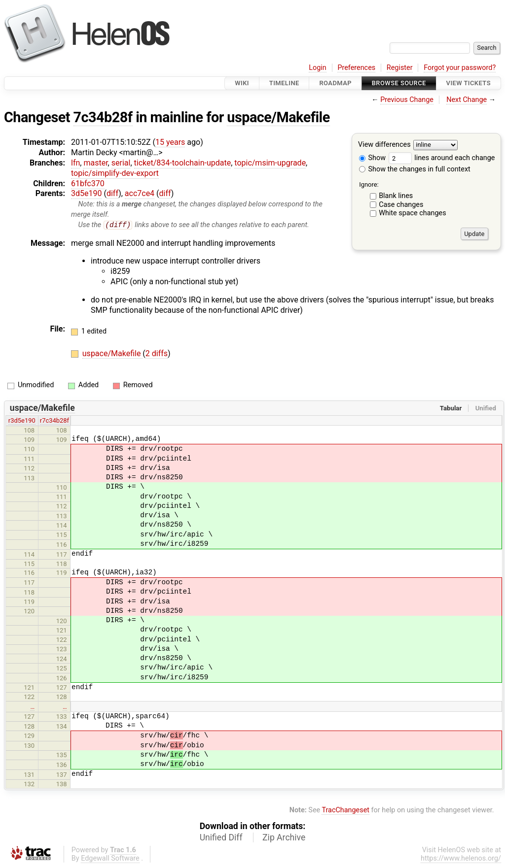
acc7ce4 (139, 193)
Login (317, 68)
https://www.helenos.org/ (461, 859)
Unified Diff (221, 838)
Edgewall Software (110, 859)
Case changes (401, 204)
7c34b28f (103, 117)
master (95, 162)
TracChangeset (345, 810)
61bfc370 (88, 183)
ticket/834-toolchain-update (182, 162)
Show (372, 158)
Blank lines (396, 196)
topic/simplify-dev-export (115, 173)
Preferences (356, 68)
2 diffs (156, 354)
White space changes (412, 213)
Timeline (284, 83)
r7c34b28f (54, 421)
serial (121, 162)
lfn (75, 162)
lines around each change (442, 158)
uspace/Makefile (278, 117)
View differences (384, 145)
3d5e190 (86, 193)
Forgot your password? (460, 68)
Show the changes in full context (414, 169)
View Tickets (468, 83)
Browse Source (399, 83)
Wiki (242, 83)
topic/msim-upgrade (270, 162)
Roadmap (335, 83)
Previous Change (406, 100)
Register (400, 68)
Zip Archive (283, 838)
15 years (170, 142)
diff (112, 193)
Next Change (466, 100)
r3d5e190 (22, 421)
